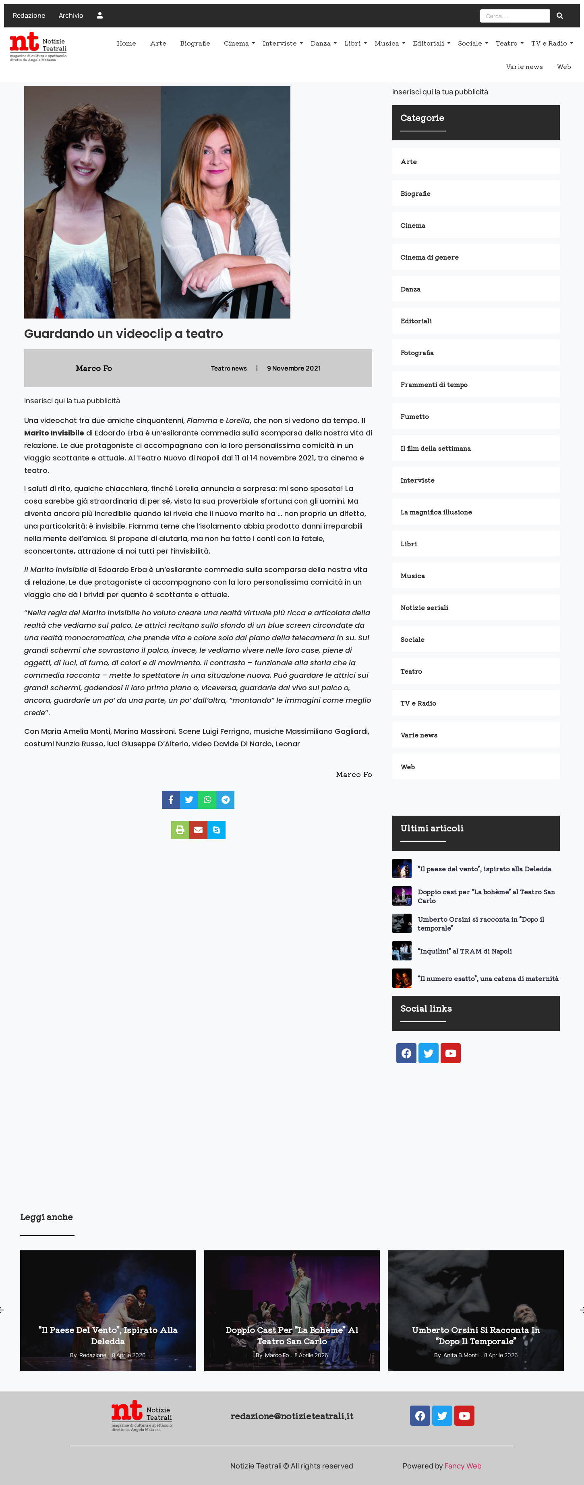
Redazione (29, 15)
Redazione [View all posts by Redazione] (92, 1355)
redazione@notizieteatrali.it (291, 1416)
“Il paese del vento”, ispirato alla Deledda (484, 868)
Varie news (524, 66)
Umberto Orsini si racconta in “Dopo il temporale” (481, 923)
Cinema (238, 43)
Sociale (471, 43)
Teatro (508, 43)
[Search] (515, 16)
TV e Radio (550, 43)
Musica (388, 43)
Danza (322, 43)
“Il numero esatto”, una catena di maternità (488, 978)
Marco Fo (354, 774)
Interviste (281, 43)
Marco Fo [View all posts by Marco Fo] (277, 1355)
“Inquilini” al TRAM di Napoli (465, 951)
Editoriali (430, 43)
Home (126, 43)
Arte (158, 43)
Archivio (71, 15)
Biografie (195, 43)
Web (564, 66)
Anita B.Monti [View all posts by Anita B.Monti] (460, 1355)
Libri (354, 43)
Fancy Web (463, 1465)
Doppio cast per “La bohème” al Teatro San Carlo (486, 896)
